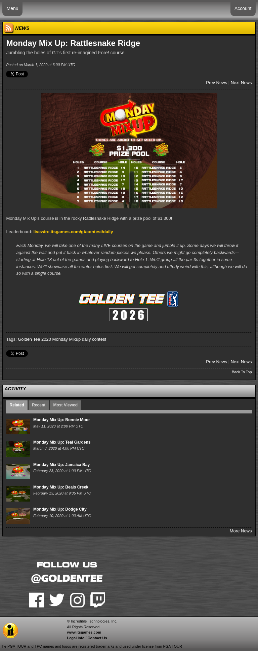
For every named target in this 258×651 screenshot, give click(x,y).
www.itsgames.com (84, 632)
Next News (241, 82)
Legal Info (75, 638)
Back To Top (242, 372)
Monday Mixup (66, 339)
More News (241, 530)
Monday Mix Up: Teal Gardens (61, 442)
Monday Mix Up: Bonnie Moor (61, 419)
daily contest (94, 339)
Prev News (216, 82)
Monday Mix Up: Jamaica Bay (61, 464)
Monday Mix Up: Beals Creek (60, 487)
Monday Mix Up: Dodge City (60, 509)
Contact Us (97, 638)
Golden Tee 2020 (34, 339)
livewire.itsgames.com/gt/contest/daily (73, 231)
